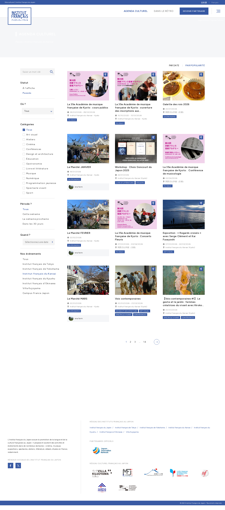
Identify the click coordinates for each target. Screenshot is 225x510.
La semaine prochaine (36, 219)
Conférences (33, 149)
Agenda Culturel (217, 20)
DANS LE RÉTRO (163, 11)
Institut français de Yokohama (41, 269)
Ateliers (30, 139)
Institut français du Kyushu (39, 278)
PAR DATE (174, 65)
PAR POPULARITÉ (195, 65)
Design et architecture (39, 154)
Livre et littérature (37, 168)
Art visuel (32, 134)
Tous (29, 129)
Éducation (32, 159)
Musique (31, 173)
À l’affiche (29, 88)
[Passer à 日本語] (204, 2)
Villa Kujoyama (32, 288)
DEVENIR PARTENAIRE (194, 11)
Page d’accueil (203, 20)
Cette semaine (31, 214)
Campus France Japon (36, 293)
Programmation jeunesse (41, 183)
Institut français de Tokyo (38, 264)
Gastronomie (34, 163)
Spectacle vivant (36, 188)
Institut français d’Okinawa (39, 283)
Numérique (32, 178)
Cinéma (30, 144)
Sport (29, 193)
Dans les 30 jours (33, 224)
